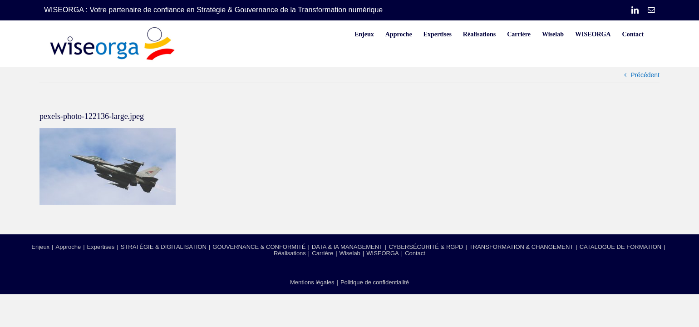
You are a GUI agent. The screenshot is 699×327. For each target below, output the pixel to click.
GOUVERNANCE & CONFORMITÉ (258, 247)
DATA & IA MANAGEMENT (347, 247)
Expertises (101, 247)
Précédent (645, 75)
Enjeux (40, 247)
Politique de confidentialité (374, 282)
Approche (68, 247)
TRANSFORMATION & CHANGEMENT (521, 247)
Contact (415, 253)
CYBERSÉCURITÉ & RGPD (426, 247)
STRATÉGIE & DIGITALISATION (164, 247)
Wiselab (350, 253)
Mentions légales (312, 282)
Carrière (322, 253)
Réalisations (290, 253)
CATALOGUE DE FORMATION (621, 247)
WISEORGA (382, 253)
